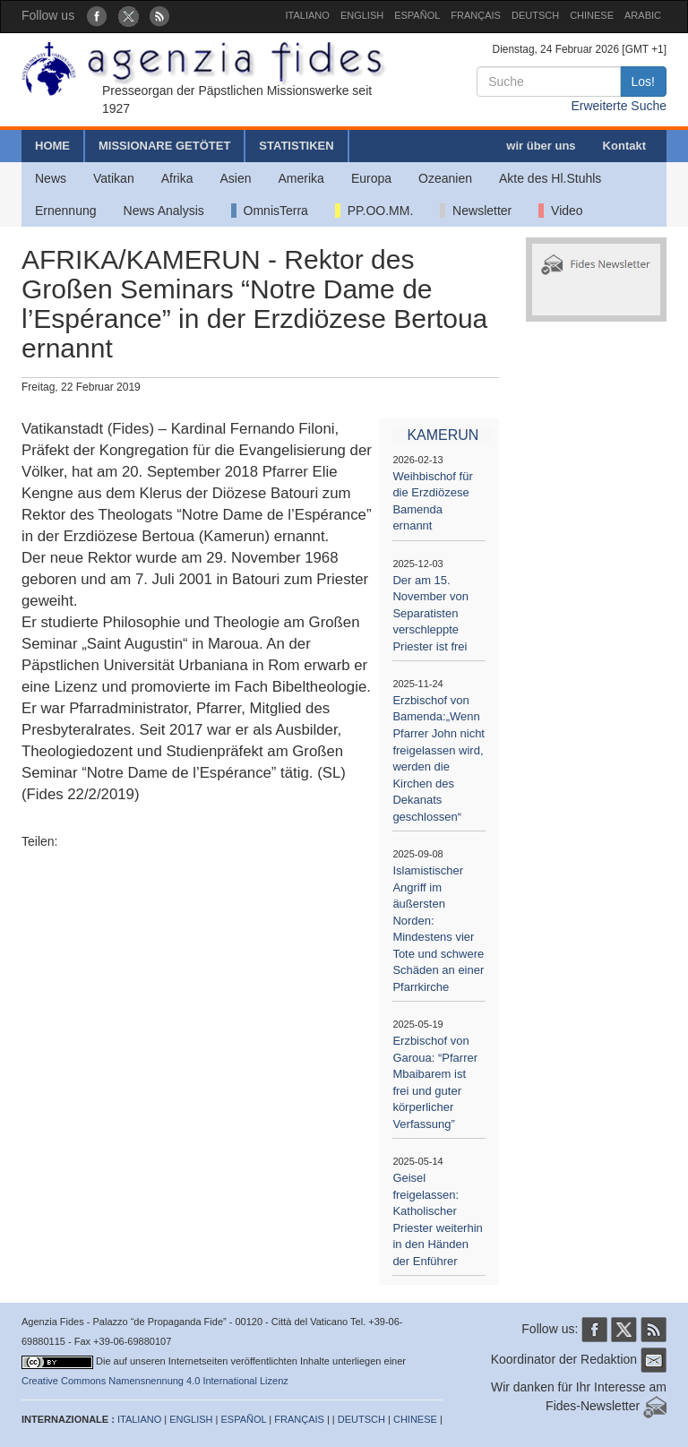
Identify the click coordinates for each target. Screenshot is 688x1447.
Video (560, 210)
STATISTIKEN (296, 145)
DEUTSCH (535, 15)
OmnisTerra (269, 210)
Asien (235, 178)
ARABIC (642, 15)
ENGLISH (361, 15)
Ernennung (66, 210)
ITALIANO (308, 15)
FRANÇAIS (476, 15)
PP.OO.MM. (374, 210)
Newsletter (476, 210)
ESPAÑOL (417, 15)
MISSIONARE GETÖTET (164, 145)
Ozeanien (445, 178)
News (50, 178)
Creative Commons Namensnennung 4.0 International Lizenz (155, 1380)
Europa (371, 178)
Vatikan (113, 178)
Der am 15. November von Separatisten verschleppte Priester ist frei (430, 613)
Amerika (301, 178)
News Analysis (164, 210)
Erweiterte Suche (618, 106)
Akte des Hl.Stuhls (550, 178)
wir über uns (540, 145)
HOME (52, 145)
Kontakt (624, 145)
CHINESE (592, 15)
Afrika (177, 178)
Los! (643, 81)
